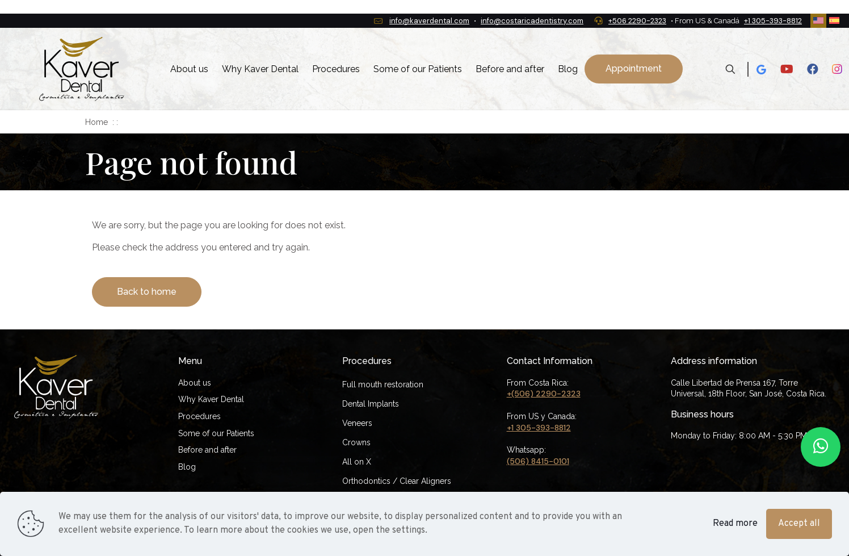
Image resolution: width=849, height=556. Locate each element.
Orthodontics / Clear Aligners (396, 481)
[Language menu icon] (818, 21)
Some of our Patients (216, 433)
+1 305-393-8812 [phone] (773, 21)
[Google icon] (761, 69)
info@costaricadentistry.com (532, 21)
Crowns (356, 442)
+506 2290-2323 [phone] (637, 21)
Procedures (199, 416)
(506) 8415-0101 (538, 461)
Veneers (357, 423)
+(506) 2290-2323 (544, 393)
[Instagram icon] (837, 69)
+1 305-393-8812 (539, 428)
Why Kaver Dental (211, 399)
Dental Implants (370, 403)
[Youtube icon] (786, 69)
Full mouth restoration (382, 384)
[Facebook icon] (812, 69)
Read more (735, 523)
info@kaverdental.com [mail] (429, 21)
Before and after (207, 449)
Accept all (799, 523)
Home (96, 122)
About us (194, 382)
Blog (187, 466)
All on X (356, 461)
